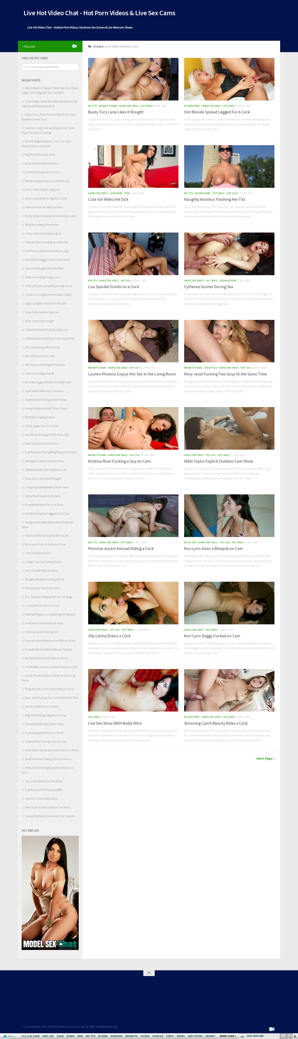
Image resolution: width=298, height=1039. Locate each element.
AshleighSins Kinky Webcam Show (44, 462)
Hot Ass (126, 281)
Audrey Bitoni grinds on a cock (43, 173)
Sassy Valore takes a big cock (42, 313)
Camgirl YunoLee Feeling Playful (43, 563)
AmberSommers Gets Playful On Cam (46, 471)
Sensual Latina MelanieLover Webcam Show (50, 642)
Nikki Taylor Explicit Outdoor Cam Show (218, 462)
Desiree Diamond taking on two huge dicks (49, 339)
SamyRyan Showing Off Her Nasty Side (47, 436)
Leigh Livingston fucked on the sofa (45, 304)
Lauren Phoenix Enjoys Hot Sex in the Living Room (132, 375)
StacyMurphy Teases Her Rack (42, 589)
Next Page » (265, 759)
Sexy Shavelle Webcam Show (41, 572)
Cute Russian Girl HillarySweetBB (43, 791)
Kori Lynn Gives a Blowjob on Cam (213, 549)
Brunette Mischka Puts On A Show (44, 506)
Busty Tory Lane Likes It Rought (116, 113)
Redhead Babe (228, 281)
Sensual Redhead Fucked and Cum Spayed (49, 817)
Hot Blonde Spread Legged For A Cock (217, 113)
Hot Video (147, 107)
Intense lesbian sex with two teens (44, 208)
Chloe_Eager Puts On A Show (42, 427)
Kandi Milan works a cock (39, 357)
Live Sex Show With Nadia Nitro (115, 724)
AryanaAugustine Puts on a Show (44, 734)
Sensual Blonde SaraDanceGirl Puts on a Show (51, 751)
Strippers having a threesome (42, 226)
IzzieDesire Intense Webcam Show (44, 624)
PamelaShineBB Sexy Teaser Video (44, 725)
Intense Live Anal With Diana (41, 800)
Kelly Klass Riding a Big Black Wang (45, 716)
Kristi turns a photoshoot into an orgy (47, 252)
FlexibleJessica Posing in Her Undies (45, 401)
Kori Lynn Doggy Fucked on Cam (212, 637)
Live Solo (232, 194)
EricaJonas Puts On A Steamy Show (45, 545)
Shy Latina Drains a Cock (109, 637)
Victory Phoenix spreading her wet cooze (48, 287)
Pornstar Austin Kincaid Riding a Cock (121, 549)
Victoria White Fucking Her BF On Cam (47, 537)
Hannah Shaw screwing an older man (46, 243)
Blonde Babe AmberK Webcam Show (46, 659)
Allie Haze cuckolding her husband (45, 366)
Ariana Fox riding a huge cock (42, 278)
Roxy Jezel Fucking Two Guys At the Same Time (225, 375)
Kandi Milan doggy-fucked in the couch (47, 261)
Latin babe (116, 194)
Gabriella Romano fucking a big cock (46, 331)
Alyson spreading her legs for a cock (46, 199)
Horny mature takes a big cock (42, 191)
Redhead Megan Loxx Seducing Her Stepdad (50, 615)
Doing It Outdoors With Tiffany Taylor (46, 409)
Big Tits (92, 107)
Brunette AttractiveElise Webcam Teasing (48, 650)
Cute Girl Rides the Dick (108, 200)
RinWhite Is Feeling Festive (40, 418)
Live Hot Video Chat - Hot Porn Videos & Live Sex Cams (114, 13)
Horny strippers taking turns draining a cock (50, 217)
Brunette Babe (108, 107)
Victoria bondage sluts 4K (39, 374)
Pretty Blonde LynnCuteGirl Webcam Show (49, 690)
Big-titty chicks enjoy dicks (40, 156)
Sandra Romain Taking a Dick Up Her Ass (48, 760)
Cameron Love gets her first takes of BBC (48, 296)
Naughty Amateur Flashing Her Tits (214, 200)
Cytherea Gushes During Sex (208, 287)
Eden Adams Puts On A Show (41, 444)
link (294, 979)
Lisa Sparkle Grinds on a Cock (113, 287)
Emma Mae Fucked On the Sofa (42, 497)
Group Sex (210, 369)
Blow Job (190, 543)
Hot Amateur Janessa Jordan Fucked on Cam (51, 668)
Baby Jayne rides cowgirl (39, 322)
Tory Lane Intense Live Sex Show (43, 782)
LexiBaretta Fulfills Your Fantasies (44, 392)
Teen (127, 194)
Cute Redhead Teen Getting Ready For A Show (51, 453)
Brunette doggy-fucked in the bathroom (48, 383)
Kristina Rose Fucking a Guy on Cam (119, 462)
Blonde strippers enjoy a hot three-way (47, 182)
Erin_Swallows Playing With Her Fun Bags (48, 598)
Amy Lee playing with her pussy (43, 348)
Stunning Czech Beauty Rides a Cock (216, 724)
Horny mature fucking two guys (43, 234)
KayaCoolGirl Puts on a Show (42, 707)
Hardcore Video (129, 107)
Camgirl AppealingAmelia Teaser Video (47, 488)
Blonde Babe (192, 107)
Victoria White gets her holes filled (44, 269)
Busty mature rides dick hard (41, 164)
